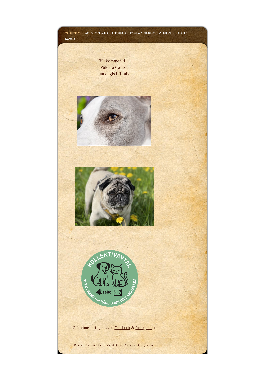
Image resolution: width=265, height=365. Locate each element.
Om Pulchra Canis (96, 32)
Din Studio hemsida (191, 356)
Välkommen (72, 32)
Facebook (122, 327)
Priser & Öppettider (142, 32)
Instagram (143, 327)
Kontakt (70, 39)
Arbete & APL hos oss (173, 32)
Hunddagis (119, 32)
